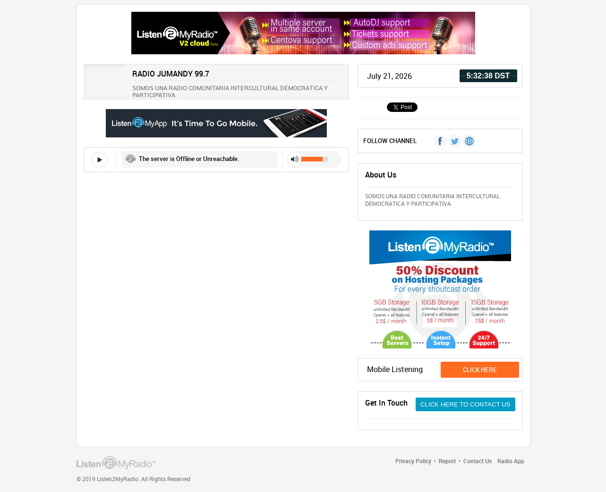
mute (294, 159)
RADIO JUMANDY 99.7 (170, 73)
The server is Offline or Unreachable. (189, 158)
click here (480, 369)
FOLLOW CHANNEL (390, 140)
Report (447, 461)
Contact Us (477, 461)
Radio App (510, 461)
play (99, 159)
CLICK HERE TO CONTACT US (465, 404)
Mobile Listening (395, 369)
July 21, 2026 (389, 76)
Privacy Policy (413, 461)
